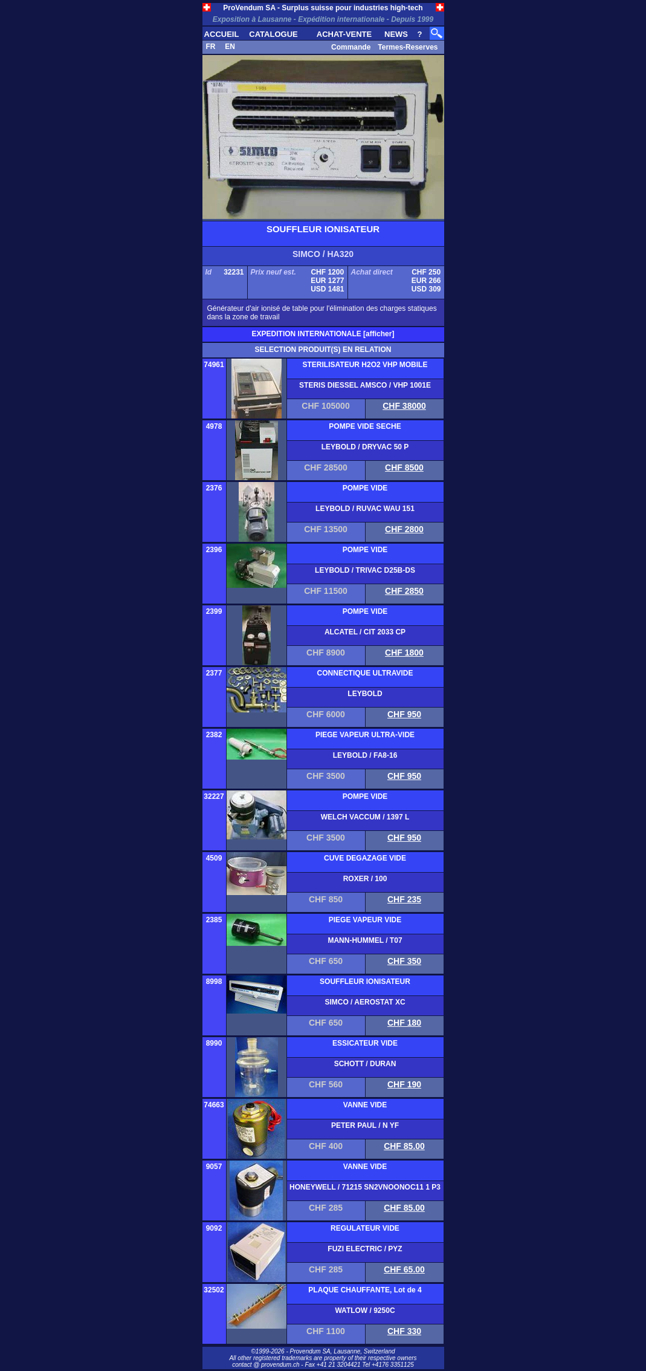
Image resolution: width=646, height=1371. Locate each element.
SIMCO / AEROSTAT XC (365, 1002)
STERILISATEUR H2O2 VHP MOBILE (365, 364)
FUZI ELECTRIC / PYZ (365, 1249)
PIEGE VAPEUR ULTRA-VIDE (365, 735)
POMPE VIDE (365, 488)
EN (230, 46)
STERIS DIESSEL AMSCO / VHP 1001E (365, 385)
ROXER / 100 (365, 878)
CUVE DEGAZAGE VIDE (365, 858)
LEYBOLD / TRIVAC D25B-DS (365, 570)
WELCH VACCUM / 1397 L (365, 817)
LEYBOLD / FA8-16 (365, 755)
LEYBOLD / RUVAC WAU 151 (365, 508)
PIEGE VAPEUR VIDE (365, 920)
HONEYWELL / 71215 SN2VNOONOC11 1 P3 (365, 1187)
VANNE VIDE (365, 1105)
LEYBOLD (364, 693)
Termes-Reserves (408, 47)
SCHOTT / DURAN (365, 1064)
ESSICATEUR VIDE (365, 1043)
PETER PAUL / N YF (365, 1125)
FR (211, 46)
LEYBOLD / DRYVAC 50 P (365, 447)
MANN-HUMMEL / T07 (365, 940)
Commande (350, 47)
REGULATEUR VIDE (365, 1228)
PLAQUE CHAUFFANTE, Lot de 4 (364, 1290)
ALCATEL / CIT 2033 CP (365, 632)
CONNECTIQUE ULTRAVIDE (365, 673)
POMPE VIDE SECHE (365, 426)
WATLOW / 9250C (365, 1310)
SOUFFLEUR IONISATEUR (365, 981)
